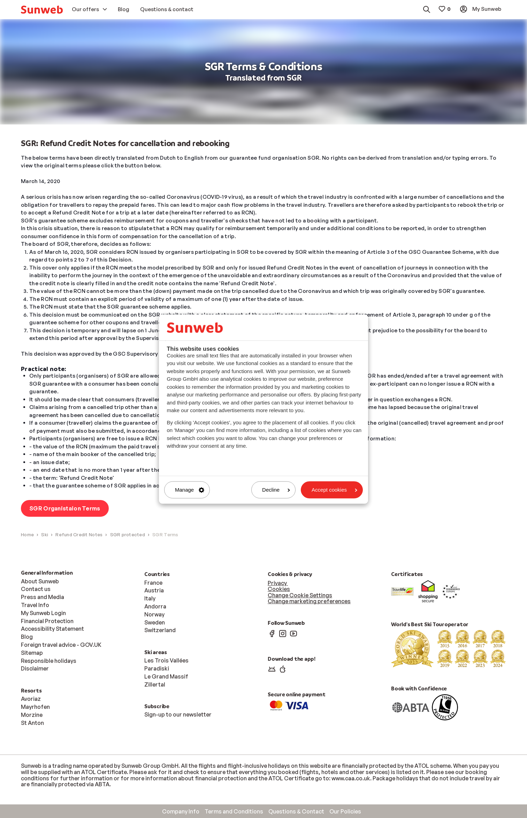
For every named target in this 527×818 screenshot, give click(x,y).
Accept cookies (334, 490)
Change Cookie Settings (300, 595)
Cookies (279, 588)
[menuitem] (42, 10)
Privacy (278, 583)
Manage (189, 490)
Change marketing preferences (309, 601)
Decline (276, 490)
